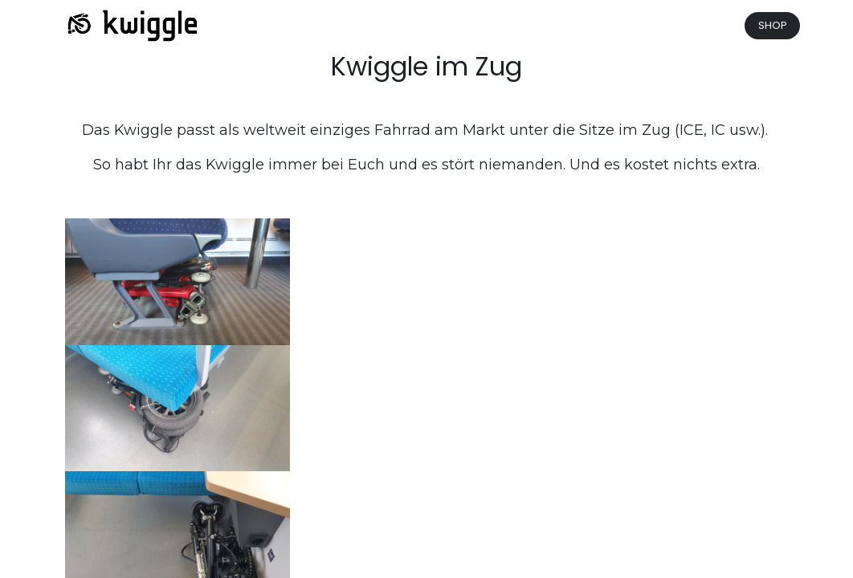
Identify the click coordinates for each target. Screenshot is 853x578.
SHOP (772, 25)
